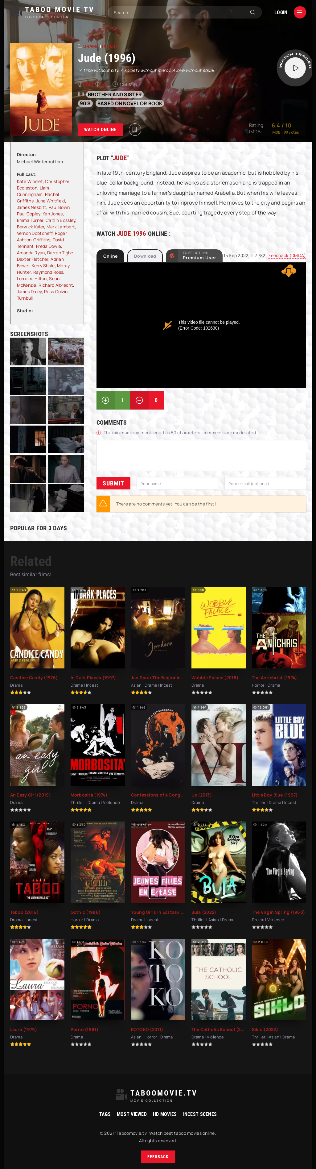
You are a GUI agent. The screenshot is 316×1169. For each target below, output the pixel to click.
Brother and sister (115, 94)
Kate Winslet (30, 181)
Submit (113, 483)
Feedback (158, 1156)
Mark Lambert (61, 227)
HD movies (165, 1114)
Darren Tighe (60, 253)
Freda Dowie (48, 246)
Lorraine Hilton (32, 278)
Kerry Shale (43, 265)
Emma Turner (30, 220)
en (86, 84)
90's (85, 103)
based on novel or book (129, 103)
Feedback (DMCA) (287, 255)
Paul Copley (28, 214)
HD (105, 84)
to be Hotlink (199, 255)
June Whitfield (50, 201)
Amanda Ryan (31, 253)
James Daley (29, 291)
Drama (91, 46)
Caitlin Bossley (60, 220)
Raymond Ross (48, 272)
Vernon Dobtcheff (34, 233)
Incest (110, 46)
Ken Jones (53, 214)
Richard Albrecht (56, 285)
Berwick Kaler (30, 227)
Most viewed (132, 1114)
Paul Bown (59, 207)
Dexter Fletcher (32, 259)
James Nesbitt (32, 207)
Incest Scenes (200, 1114)
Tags (105, 1114)
